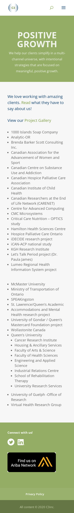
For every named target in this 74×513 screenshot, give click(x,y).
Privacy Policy (35, 494)
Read (25, 102)
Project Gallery (37, 120)
